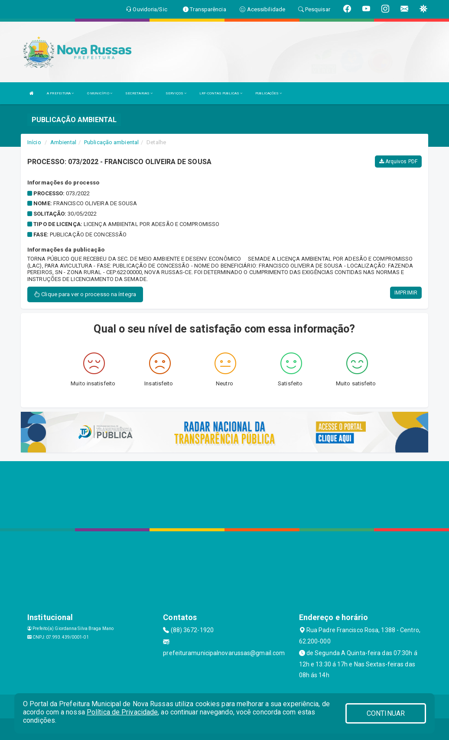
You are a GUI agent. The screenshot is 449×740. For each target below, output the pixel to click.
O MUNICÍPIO (99, 93)
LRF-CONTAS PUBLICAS (220, 93)
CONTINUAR (386, 713)
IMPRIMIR (405, 293)
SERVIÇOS (176, 93)
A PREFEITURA (60, 93)
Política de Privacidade (122, 712)
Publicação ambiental (111, 142)
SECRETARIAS (139, 93)
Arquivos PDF (398, 161)
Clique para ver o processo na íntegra (85, 294)
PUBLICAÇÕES (268, 93)
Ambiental (63, 142)
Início (34, 142)
